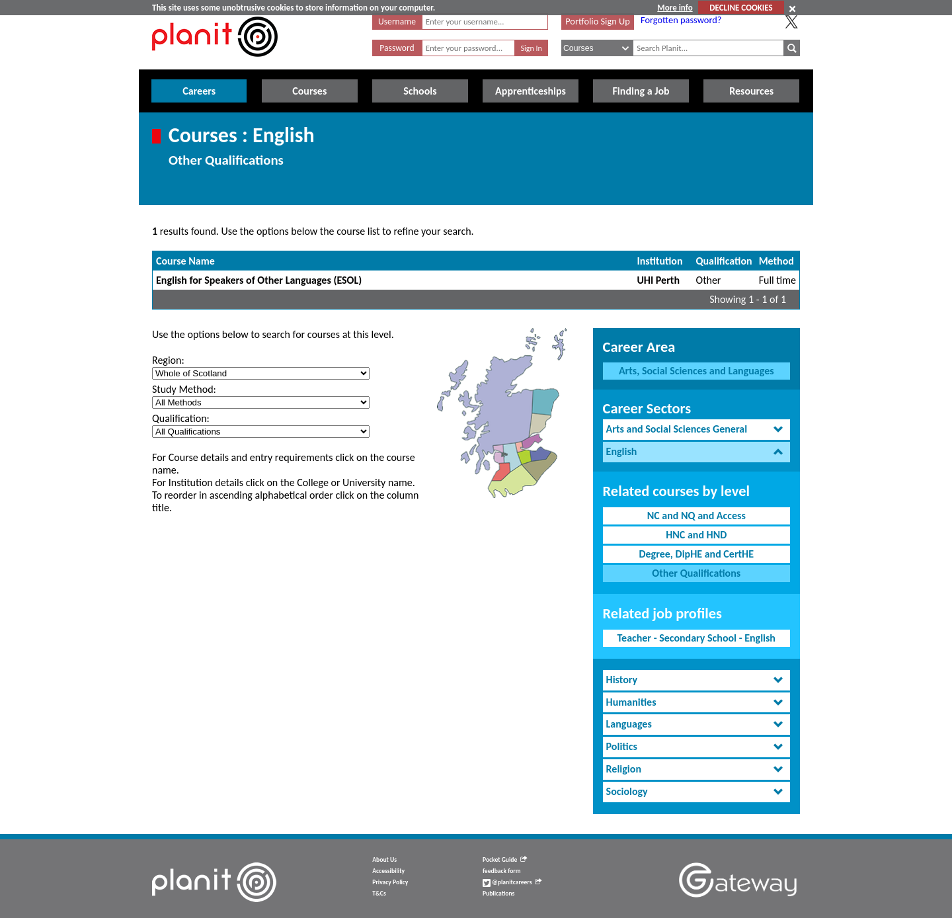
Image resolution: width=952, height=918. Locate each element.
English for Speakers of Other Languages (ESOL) (259, 280)
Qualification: (181, 418)
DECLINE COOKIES (740, 8)
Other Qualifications (696, 573)
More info (674, 8)
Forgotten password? (681, 20)
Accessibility (388, 871)
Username (397, 21)
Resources (751, 91)
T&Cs (378, 893)
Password (396, 48)
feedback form (502, 871)
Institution (659, 261)
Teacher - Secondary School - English (696, 638)
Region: (168, 360)
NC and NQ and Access (696, 515)
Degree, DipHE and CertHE (696, 554)
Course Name (185, 261)
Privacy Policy (390, 882)
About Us (384, 860)
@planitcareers (512, 882)
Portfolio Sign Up (597, 21)
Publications (498, 893)
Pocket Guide (505, 860)
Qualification (724, 261)
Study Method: (184, 389)
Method (776, 261)
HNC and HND (696, 534)
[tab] (696, 429)
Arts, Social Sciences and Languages (696, 370)
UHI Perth (658, 280)
